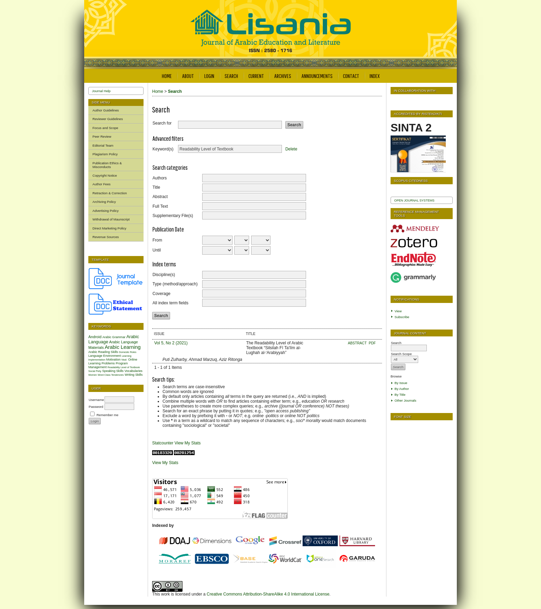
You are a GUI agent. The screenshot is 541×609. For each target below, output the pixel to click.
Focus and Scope (105, 128)
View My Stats (188, 443)
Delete (291, 149)
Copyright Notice (104, 175)
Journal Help (101, 91)
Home (167, 75)
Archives (282, 75)
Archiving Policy (104, 202)
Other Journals (405, 400)
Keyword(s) (163, 149)
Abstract (160, 196)
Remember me (107, 415)
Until (157, 250)
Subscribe (402, 317)
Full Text (160, 206)
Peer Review (101, 136)
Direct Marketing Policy (109, 228)
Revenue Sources (105, 237)
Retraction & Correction (109, 193)
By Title (400, 394)
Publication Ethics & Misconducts (107, 165)
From (157, 240)
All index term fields (170, 303)
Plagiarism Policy (105, 154)
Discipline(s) (164, 274)
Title (156, 187)
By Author (402, 389)
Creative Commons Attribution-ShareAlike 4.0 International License (268, 594)
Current (256, 75)
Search (231, 75)
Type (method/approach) (175, 284)
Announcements (317, 75)
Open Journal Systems (414, 200)
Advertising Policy (105, 211)
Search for (162, 123)
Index (375, 75)
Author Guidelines (105, 110)
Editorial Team (103, 145)
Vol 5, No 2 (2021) (171, 343)
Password (96, 407)
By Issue (401, 383)
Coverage (161, 293)
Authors (160, 178)
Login (209, 75)
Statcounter (162, 443)
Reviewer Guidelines (107, 119)
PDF (372, 343)
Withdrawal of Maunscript (111, 219)
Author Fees (101, 184)
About (188, 75)
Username (96, 400)
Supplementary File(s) (173, 215)
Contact (351, 75)
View (398, 311)
